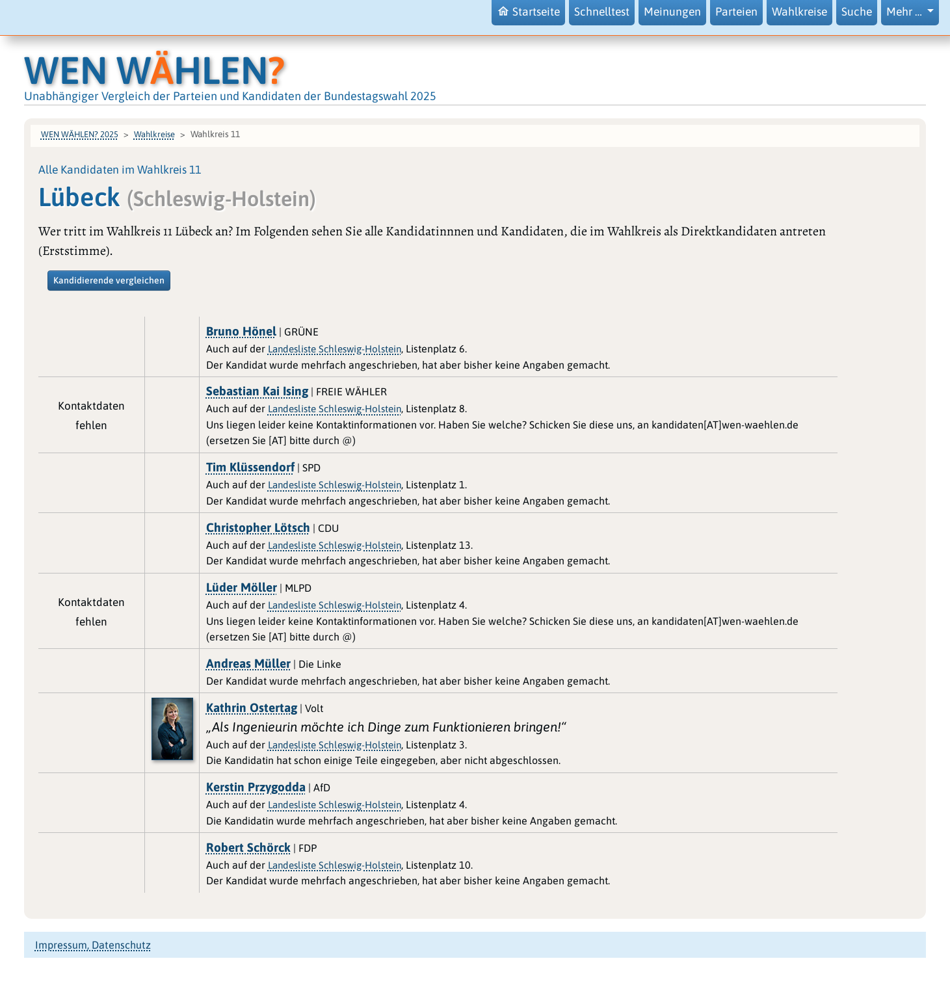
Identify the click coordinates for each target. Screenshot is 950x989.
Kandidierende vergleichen (109, 280)
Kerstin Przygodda (256, 787)
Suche (856, 11)
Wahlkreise (799, 11)
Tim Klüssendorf (250, 467)
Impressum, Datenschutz (93, 945)
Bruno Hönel (241, 331)
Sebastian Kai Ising (257, 391)
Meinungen (672, 11)
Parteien (736, 11)
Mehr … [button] (905, 11)
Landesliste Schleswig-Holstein (334, 348)
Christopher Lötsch (258, 527)
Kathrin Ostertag (251, 707)
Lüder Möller (241, 587)
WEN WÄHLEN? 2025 (79, 134)
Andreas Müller (248, 663)
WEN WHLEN (154, 70)
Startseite (528, 11)
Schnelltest (601, 11)
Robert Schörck (248, 847)
